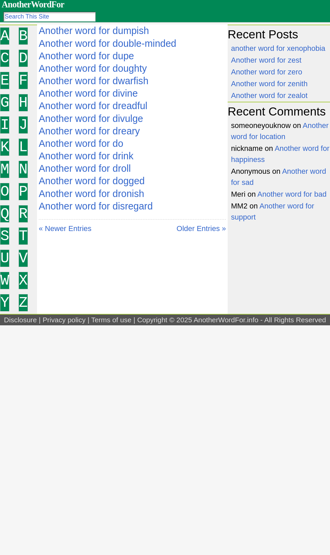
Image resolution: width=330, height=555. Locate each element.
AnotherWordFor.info (226, 320)
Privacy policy (64, 320)
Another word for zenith (269, 83)
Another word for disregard (96, 206)
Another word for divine (88, 93)
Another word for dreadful (93, 105)
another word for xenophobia (278, 48)
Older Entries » (201, 228)
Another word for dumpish (94, 30)
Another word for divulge (91, 118)
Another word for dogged (92, 180)
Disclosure (20, 320)
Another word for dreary (89, 131)
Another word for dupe (86, 56)
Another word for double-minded (107, 43)
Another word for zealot (269, 95)
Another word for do (81, 143)
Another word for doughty (93, 68)
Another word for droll (85, 168)
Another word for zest (266, 60)
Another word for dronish (91, 193)
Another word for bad (291, 194)
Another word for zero (266, 72)
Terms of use (111, 320)
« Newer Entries (65, 228)
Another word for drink (86, 156)
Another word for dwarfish (93, 80)
